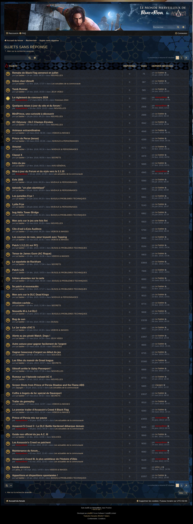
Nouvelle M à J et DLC (24, 311)
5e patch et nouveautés (25, 286)
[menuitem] (22, 33)
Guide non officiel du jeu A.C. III (30, 434)
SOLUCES (57, 346)
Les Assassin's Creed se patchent (31, 442)
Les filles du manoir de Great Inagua (32, 360)
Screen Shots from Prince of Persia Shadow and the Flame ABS (48, 385)
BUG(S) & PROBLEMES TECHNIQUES (68, 198)
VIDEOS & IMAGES (61, 133)
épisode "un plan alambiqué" (28, 187)
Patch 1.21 (18, 270)
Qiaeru (107, 516)
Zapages (19, 388)
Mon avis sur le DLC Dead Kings (30, 294)
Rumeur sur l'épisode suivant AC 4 (32, 377)
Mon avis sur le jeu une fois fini (30, 220)
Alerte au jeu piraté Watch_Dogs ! (31, 336)
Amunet (16, 146)
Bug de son (18, 319)
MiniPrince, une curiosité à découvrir (33, 114)
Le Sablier (20, 75)
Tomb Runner (20, 89)
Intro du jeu (18, 163)
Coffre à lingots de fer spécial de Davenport (37, 393)
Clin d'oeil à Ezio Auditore (26, 229)
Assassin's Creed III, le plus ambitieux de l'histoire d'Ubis (44, 459)
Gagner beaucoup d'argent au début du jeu (36, 352)
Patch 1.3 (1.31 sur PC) (25, 245)
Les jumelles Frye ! (23, 196)
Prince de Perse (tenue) (25, 138)
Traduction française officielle (93, 516)
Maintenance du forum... (26, 450)
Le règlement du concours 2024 (30, 97)
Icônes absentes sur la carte (28, 278)
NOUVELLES (57, 75)
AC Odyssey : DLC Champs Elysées (32, 122)
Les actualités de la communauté (66, 83)
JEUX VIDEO (57, 92)
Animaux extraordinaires (26, 130)
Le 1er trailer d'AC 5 (23, 327)
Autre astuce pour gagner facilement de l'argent (39, 344)
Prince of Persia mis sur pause (29, 418)
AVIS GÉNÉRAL (58, 166)
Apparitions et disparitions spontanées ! (35, 475)
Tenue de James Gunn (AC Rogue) (31, 253)
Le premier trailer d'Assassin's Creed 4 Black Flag (40, 409)
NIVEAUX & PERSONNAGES (65, 141)
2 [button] (181, 57)
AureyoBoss (21, 100)
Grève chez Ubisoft (23, 81)
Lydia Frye (18, 204)
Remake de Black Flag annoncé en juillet (35, 73)
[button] (186, 57)
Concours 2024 (61, 100)
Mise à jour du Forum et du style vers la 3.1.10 (38, 171)
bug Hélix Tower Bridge (25, 212)
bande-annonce (21, 467)
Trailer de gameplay (23, 401)
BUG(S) (54, 322)
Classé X (17, 155)
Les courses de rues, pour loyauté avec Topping (39, 237)
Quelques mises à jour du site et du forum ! (36, 105)
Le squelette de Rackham (26, 261)
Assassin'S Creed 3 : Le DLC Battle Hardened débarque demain (48, 426)
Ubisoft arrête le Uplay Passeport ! (31, 368)
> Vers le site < (96, 509)
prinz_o (19, 470)
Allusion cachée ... (22, 303)
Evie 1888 (17, 179)
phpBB (89, 513)
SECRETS (56, 157)
